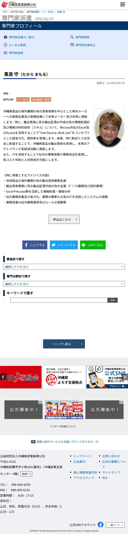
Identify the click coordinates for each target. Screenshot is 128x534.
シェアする (37, 245)
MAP (25, 474)
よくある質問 (17, 45)
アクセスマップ (83, 477)
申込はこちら (62, 219)
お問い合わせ (111, 456)
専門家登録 (16, 53)
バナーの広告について (64, 426)
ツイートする (66, 245)
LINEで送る (95, 245)
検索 (112, 300)
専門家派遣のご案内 (21, 37)
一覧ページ (114, 524)
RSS (105, 477)
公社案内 (79, 461)
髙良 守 (61, 12)
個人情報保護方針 (85, 472)
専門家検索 (33, 12)
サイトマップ (111, 472)
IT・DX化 (48, 12)
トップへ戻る (62, 344)
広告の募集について (114, 464)
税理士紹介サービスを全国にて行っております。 (66, 441)
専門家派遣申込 (85, 45)
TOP (4, 12)
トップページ (82, 456)
